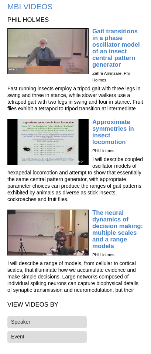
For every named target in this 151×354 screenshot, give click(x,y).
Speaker (20, 322)
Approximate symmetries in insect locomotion (113, 132)
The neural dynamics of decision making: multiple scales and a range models (117, 229)
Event (17, 337)
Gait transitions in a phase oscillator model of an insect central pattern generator (116, 48)
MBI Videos (30, 6)
